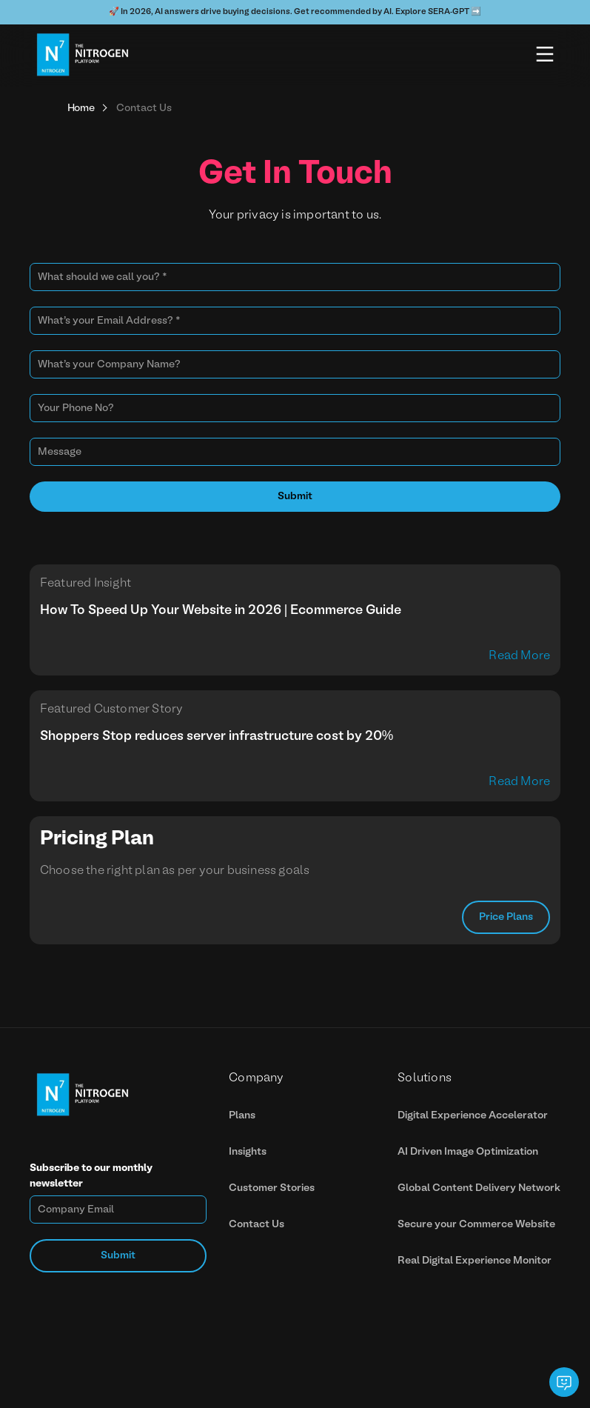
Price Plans (506, 917)
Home (81, 108)
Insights (247, 1152)
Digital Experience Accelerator (473, 1116)
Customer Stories (272, 1188)
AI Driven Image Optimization (468, 1152)
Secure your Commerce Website (476, 1225)
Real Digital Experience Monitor (475, 1261)
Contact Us (256, 1225)
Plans (242, 1116)
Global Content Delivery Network (479, 1188)
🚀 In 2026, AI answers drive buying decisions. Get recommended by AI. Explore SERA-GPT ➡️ (295, 12)
